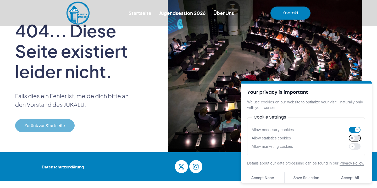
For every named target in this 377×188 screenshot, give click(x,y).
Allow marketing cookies (272, 146)
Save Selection (306, 177)
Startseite (140, 13)
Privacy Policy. (352, 163)
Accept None (262, 177)
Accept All (350, 177)
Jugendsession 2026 (182, 13)
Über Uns (223, 13)
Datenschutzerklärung (63, 166)
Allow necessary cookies (273, 130)
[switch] (355, 130)
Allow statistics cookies (271, 138)
